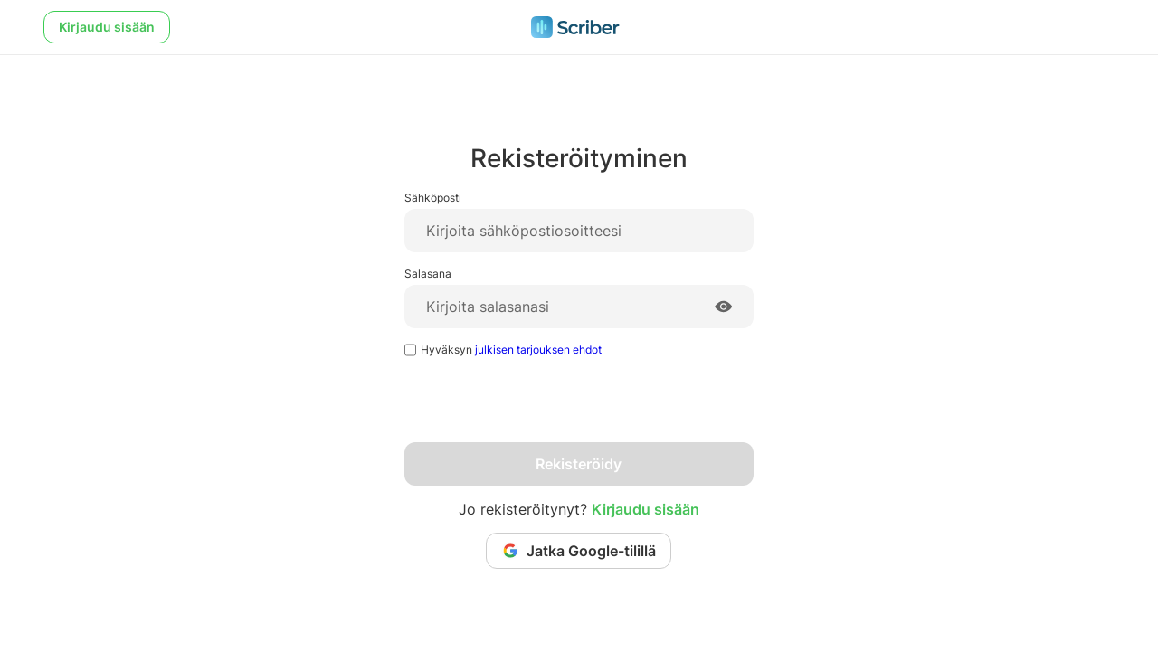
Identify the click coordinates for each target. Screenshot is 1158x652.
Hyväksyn (511, 349)
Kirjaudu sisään (107, 26)
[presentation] (541, 407)
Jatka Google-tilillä (578, 551)
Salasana (427, 273)
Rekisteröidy (579, 464)
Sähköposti (432, 197)
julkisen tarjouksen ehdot (538, 349)
